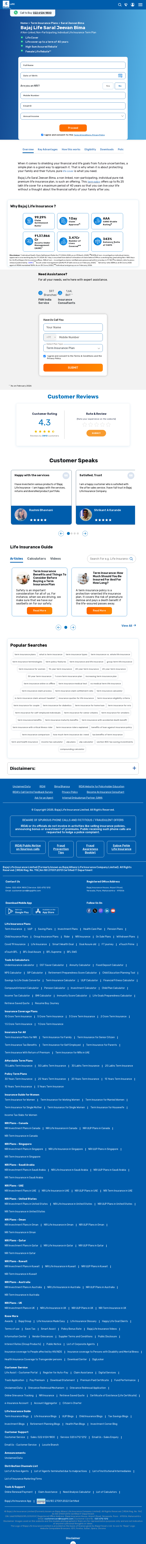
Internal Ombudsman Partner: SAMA (82, 798)
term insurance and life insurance (86, 661)
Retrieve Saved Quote (17, 1003)
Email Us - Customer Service (21, 1445)
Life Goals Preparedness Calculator (112, 996)
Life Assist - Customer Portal (21, 1373)
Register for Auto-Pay (55, 1373)
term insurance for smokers (115, 713)
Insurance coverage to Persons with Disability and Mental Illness (103, 1352)
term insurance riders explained (72, 727)
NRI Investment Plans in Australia (23, 1287)
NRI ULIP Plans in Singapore (103, 1149)
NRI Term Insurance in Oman (20, 1232)
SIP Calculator (35, 973)
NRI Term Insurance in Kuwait (21, 1274)
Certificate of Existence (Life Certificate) (113, 1396)
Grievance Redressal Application (88, 1388)
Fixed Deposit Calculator (109, 965)
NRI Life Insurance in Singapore (66, 1149)
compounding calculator (72, 749)
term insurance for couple (26, 705)
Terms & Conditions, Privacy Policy (89, 135)
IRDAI (42, 787)
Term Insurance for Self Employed (61, 1045)
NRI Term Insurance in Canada (21, 1136)
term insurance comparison (36, 734)
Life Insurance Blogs (45, 1416)
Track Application (14, 1380)
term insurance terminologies (27, 661)
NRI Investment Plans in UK (20, 1308)
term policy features (56, 661)
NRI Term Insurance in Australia (22, 1295)
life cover (68, 171)
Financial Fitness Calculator (118, 980)
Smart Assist (48, 1329)
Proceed (73, 128)
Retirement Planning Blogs (45, 1424)
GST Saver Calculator (52, 965)
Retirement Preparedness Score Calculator (72, 973)
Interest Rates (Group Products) (23, 1344)
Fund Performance (125, 1380)
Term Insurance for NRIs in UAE (72, 1053)
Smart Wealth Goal (63, 944)
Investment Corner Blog (104, 1424)
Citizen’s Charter (72, 1403)
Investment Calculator (83, 988)
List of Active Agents (17, 1471)
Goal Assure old (87, 944)
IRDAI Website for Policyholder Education (101, 787)
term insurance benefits (30, 720)
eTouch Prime (126, 944)
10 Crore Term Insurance (18, 1017)
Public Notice (54, 1344)
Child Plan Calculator (113, 988)
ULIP (30, 929)
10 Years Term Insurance (18, 1087)
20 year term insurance (87, 669)
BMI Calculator (43, 996)
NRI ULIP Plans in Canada (96, 1128)
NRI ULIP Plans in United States (115, 1204)
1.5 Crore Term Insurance (18, 1024)
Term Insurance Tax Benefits (21, 1045)
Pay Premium (37, 1380)
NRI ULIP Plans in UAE (86, 1191)
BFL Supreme (54, 952)
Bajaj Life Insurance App (18, 1501)
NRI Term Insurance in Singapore (22, 1157)
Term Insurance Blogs (17, 1416)
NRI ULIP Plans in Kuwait (94, 1266)
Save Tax (30, 1329)
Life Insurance (39, 944)
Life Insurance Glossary (83, 1321)
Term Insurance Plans (44, 23)
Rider (67, 937)
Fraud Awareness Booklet (90, 849)
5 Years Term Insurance (50, 1087)
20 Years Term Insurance (85, 1079)
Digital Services (107, 1373)
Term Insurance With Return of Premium (27, 1053)
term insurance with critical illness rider (33, 727)
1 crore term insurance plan (68, 676)
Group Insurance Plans (46, 937)
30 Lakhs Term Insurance (85, 1066)
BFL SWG (72, 952)
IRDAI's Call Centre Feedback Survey (33, 792)
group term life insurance (119, 661)
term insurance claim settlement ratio (74, 691)
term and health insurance (24, 742)
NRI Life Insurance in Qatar (58, 1246)
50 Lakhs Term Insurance (52, 1066)
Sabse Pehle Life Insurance (121, 847)
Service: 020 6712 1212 (73, 1437)
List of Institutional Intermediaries (112, 1471)
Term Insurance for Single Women (66, 1108)
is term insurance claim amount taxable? (35, 698)
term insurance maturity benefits (61, 720)
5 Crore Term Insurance (50, 1017)
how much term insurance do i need (71, 734)
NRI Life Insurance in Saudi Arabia (69, 1170)
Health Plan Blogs (75, 1424)
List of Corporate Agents (81, 1344)
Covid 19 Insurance (15, 944)
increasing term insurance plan (101, 676)
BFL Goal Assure (32, 952)
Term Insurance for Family (57, 1037)
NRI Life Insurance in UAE (55, 1191)
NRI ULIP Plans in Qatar (91, 1246)
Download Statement (62, 1380)
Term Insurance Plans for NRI (21, 1037)
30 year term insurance (39, 676)
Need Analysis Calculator (77, 1492)
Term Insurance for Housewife (107, 1108)
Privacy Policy (70, 792)
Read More (39, 610)
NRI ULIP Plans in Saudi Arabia (110, 1170)
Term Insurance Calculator (60, 980)
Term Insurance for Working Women (60, 1100)
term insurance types (76, 654)
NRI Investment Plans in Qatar (21, 1246)
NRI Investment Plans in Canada (22, 1128)
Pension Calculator (54, 988)
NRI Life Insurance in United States (72, 1204)
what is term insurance (50, 654)
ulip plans (71, 742)
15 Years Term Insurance (118, 1079)
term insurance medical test (73, 683)
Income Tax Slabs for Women (21, 1115)
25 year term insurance (114, 669)
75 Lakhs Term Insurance (18, 1066)
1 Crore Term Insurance (50, 1024)
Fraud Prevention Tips (61, 849)
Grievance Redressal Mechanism (46, 1388)
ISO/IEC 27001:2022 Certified (58, 1501)
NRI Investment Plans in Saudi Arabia (25, 1170)
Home (24, 23)
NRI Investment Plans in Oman (21, 1225)
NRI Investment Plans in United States (26, 1204)
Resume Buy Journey (47, 1003)
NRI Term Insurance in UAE (117, 1191)
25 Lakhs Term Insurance (119, 1066)
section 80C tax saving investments (115, 742)
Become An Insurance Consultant (105, 792)
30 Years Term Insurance (18, 1079)
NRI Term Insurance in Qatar (20, 1253)
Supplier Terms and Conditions (76, 1337)
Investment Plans (68, 929)
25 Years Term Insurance (52, 1079)
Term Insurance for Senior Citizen (96, 1037)
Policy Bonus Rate (71, 1329)
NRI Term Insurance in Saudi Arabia (24, 1178)
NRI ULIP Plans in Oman (91, 1225)
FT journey (108, 944)
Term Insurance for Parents (101, 1045)
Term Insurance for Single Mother (23, 1108)
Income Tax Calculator (17, 996)
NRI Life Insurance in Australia (63, 1287)
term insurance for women (32, 669)
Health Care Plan (92, 929)
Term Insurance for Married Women (104, 1100)
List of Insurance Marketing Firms (23, 1479)
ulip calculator (86, 742)
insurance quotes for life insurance (76, 698)
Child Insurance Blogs (91, 1416)
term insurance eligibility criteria (113, 698)
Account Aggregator (45, 1403)
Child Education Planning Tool (118, 973)
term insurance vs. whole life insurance (110, 654)
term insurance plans (25, 654)
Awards (9, 1321)
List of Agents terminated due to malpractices (60, 1471)
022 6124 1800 (42, 12)
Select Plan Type (55, 344)
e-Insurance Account (16, 1403)
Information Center (16, 1337)
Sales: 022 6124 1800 (43, 1437)
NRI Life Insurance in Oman (58, 1225)
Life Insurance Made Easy (51, 1321)
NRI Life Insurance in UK (53, 1308)
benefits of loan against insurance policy (111, 727)
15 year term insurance (60, 669)
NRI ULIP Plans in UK (82, 1308)
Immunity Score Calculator (72, 996)
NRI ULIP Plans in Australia (100, 1287)
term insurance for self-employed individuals (38, 713)
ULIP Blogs (68, 1416)
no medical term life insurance (105, 683)
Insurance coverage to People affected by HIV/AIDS (33, 1352)
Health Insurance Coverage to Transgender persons (33, 1359)
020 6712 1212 (101, 1518)
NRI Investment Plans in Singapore (24, 1149)
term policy (93, 181)
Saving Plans (45, 929)
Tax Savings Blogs (118, 1416)
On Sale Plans (103, 937)
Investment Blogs (15, 1424)
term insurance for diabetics (57, 705)
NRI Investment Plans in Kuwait (22, 1266)
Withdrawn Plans (125, 937)
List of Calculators (106, 1492)
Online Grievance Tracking (19, 1396)
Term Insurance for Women (20, 1100)
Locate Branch (50, 1445)
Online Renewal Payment (19, 1492)
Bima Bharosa (62, 787)
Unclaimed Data (22, 787)
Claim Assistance (83, 1373)
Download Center (77, 1359)
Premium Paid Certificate (94, 1380)
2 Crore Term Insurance (114, 1017)
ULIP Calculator (89, 980)
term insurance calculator (110, 691)
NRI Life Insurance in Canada (61, 1128)
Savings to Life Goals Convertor (22, 980)
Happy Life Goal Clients (115, 1321)
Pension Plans (115, 929)
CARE (30, 263)
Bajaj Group (25, 1321)
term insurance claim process (37, 691)
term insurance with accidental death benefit (104, 720)
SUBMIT (73, 367)
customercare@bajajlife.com (26, 890)
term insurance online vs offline (39, 683)
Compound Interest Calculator (22, 988)
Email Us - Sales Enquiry (105, 1437)
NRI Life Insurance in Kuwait (60, 1266)
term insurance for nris (119, 705)
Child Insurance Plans (16, 937)
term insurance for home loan (90, 705)
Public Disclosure (107, 1337)
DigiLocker (98, 1359)
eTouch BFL (11, 952)
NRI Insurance (82, 937)
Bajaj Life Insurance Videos (102, 1329)
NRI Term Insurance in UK (112, 1308)
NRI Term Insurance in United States (25, 1212)
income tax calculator (52, 742)
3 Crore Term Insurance (82, 1017)
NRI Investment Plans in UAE (20, 1191)
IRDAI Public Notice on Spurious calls (28, 847)
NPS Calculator (13, 973)
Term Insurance (13, 929)
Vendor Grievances (42, 1337)
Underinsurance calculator (19, 965)
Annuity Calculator (79, 965)
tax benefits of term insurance (107, 734)
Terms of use (12, 1329)
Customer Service (15, 1437)
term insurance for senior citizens (81, 713)
